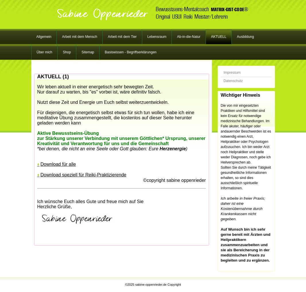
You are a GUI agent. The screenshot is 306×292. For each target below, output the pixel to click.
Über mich (44, 52)
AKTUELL (218, 37)
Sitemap (87, 52)
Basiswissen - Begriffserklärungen (131, 52)
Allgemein (44, 37)
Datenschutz (233, 81)
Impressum (232, 73)
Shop (67, 52)
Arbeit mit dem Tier (122, 37)
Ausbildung (245, 37)
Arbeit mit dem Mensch (79, 37)
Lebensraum (157, 37)
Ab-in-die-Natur (188, 37)
